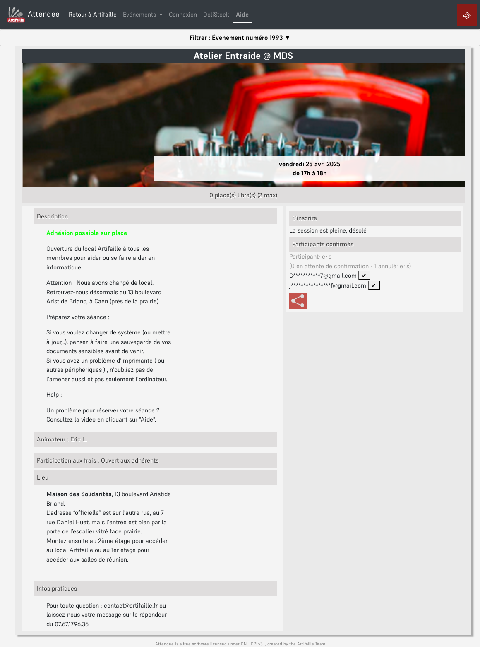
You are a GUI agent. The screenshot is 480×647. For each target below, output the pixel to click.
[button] (143, 15)
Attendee (33, 14)
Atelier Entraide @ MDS (243, 55)
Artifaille (305, 644)
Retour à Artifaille (93, 14)
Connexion (183, 14)
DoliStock (216, 14)
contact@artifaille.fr (131, 605)
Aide (242, 14)
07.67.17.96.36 (72, 624)
